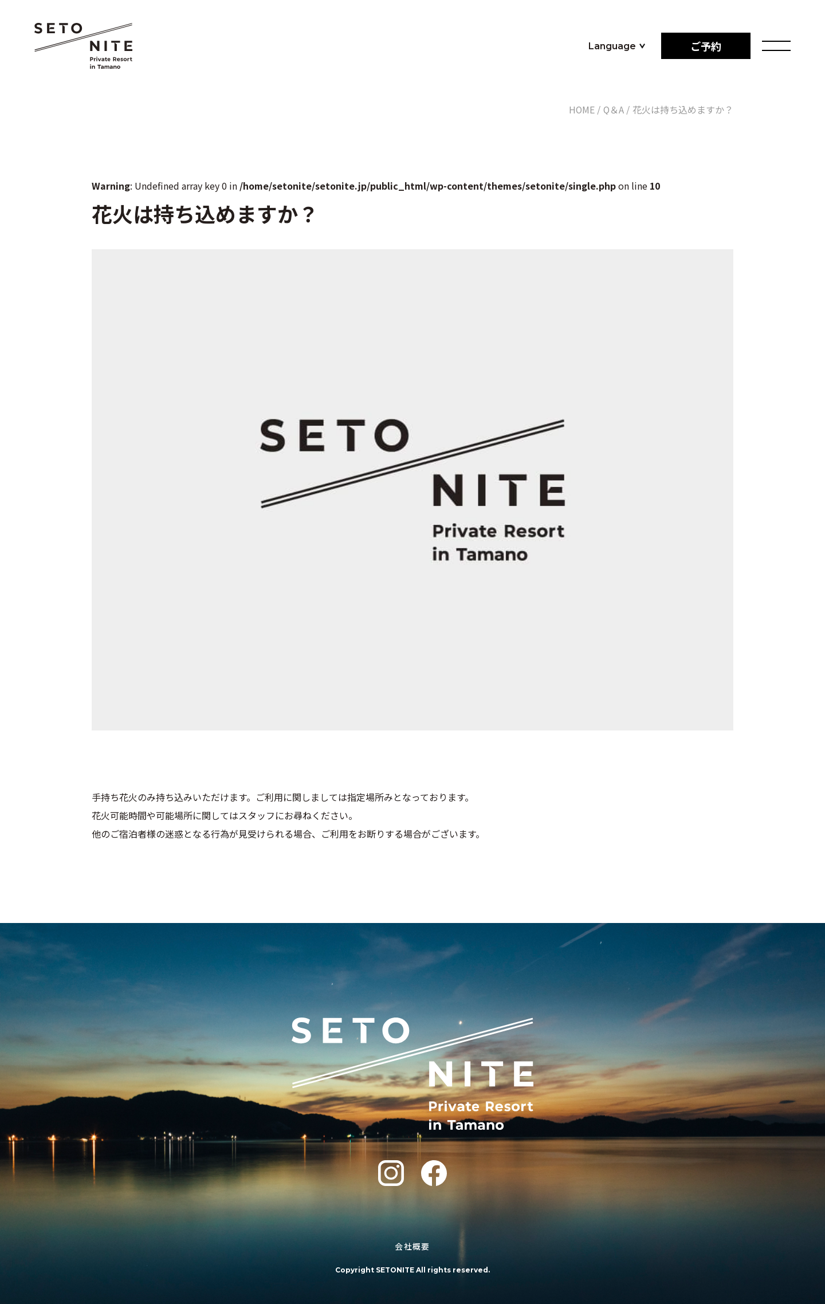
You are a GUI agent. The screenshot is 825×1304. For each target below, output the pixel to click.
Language (612, 46)
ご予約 (705, 45)
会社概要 (412, 1246)
